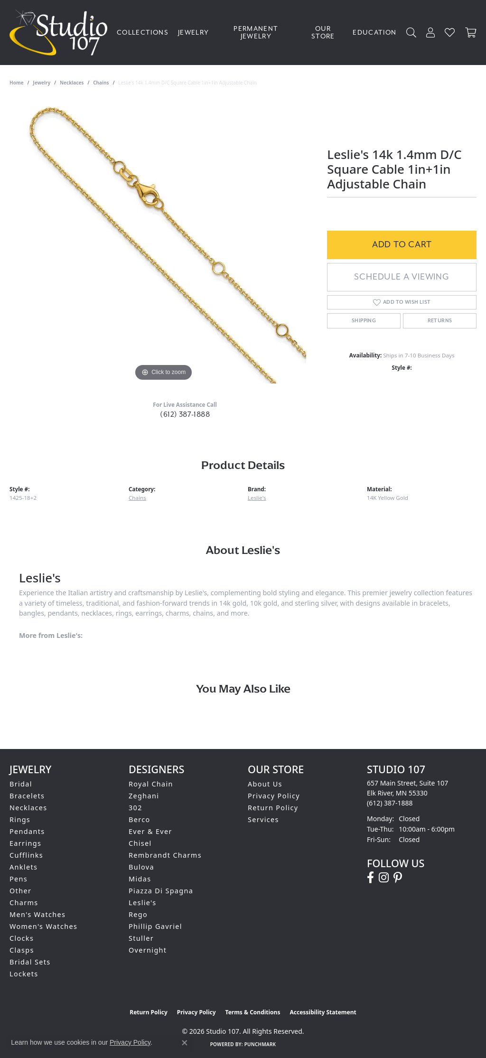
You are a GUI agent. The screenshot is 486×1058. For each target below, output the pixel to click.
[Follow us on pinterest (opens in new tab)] (397, 877)
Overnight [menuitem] (148, 950)
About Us (265, 783)
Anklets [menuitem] (23, 866)
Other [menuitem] (20, 890)
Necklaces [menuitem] (28, 807)
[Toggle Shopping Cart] (471, 32)
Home (16, 82)
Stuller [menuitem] (141, 938)
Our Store (323, 32)
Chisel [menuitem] (140, 843)
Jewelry (193, 32)
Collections (142, 32)
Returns (440, 321)
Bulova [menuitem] (141, 866)
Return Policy (273, 807)
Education (374, 32)
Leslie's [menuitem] (143, 902)
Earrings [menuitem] (25, 843)
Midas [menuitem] (140, 878)
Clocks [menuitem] (21, 938)
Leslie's (257, 497)
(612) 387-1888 (185, 414)
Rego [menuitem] (138, 914)
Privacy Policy (274, 795)
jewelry (41, 82)
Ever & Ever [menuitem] (150, 831)
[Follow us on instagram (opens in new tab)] (384, 877)
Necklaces (72, 82)
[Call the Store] (390, 802)
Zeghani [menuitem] (144, 795)
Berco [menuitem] (139, 819)
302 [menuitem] (135, 807)
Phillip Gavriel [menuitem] (155, 926)
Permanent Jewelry (256, 32)
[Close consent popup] (184, 1043)
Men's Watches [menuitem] (37, 914)
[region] (163, 241)
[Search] (411, 32)
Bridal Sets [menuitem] (29, 961)
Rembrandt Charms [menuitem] (165, 855)
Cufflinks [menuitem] (26, 855)
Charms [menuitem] (23, 902)
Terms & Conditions (252, 1012)
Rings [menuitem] (19, 819)
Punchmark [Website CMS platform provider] (260, 1044)
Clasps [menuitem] (21, 950)
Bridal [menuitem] (20, 783)
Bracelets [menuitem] (27, 795)
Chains (101, 82)
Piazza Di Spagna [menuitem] (161, 890)
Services (263, 819)
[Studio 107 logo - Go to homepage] (61, 32)
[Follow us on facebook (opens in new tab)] (370, 877)
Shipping (364, 321)
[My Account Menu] (430, 32)
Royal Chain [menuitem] (151, 783)
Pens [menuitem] (18, 878)
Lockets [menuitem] (23, 973)
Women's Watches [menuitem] (43, 926)
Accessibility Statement (323, 1012)
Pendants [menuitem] (27, 831)
